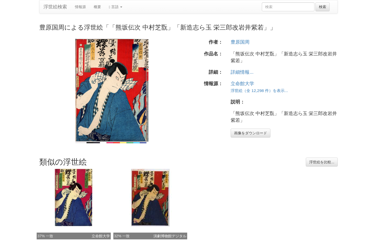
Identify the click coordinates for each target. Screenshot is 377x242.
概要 (97, 7)
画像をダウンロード (250, 133)
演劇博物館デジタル (169, 236)
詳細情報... (242, 72)
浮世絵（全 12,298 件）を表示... (259, 90)
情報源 (80, 7)
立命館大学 (242, 83)
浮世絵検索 (55, 6)
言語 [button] (115, 7)
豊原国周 (240, 42)
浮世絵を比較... (321, 162)
